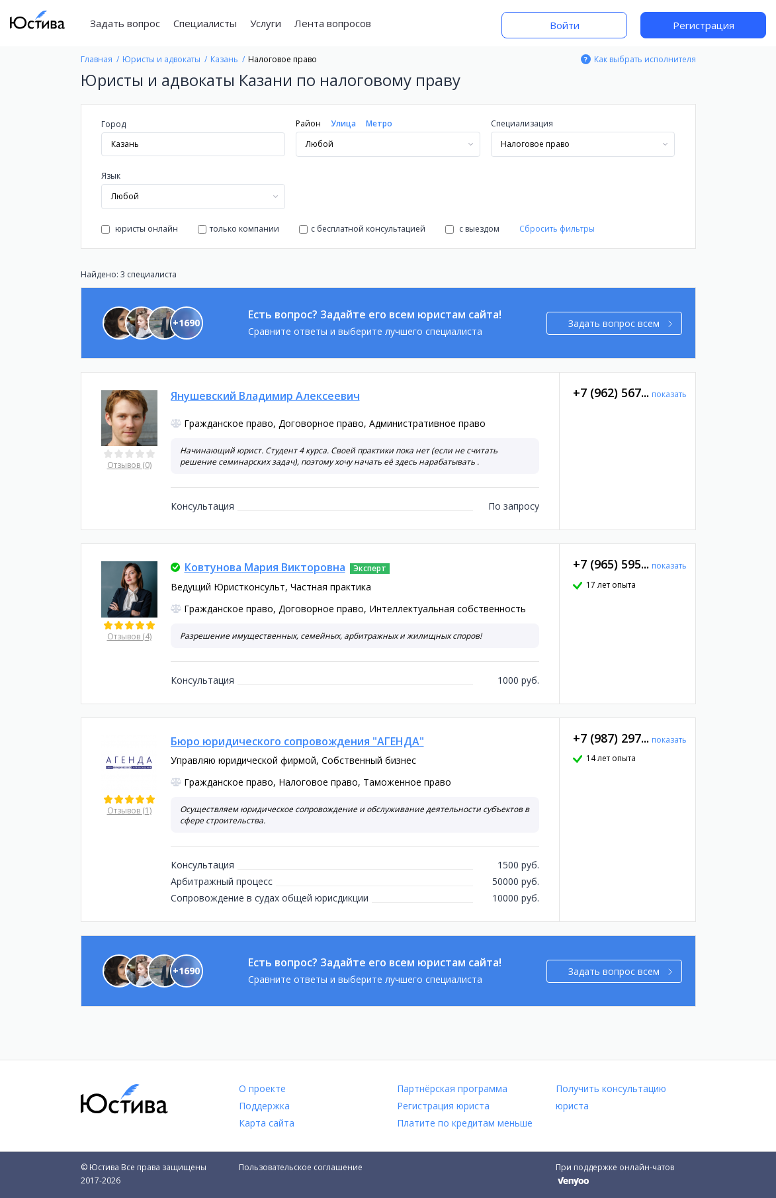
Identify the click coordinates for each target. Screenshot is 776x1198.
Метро (379, 123)
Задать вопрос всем (620, 323)
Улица (343, 123)
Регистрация (703, 25)
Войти (565, 25)
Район (308, 123)
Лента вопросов (332, 23)
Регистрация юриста (443, 1105)
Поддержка (264, 1105)
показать (669, 394)
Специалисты (205, 23)
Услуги (265, 23)
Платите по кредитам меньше (465, 1123)
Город (113, 124)
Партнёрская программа (452, 1088)
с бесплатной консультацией (362, 228)
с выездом (472, 228)
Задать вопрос (125, 23)
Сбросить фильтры (557, 228)
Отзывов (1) (129, 810)
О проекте (262, 1088)
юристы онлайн (139, 228)
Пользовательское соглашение (301, 1167)
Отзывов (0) (129, 465)
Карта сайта (266, 1123)
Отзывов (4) (129, 636)
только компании (238, 228)
